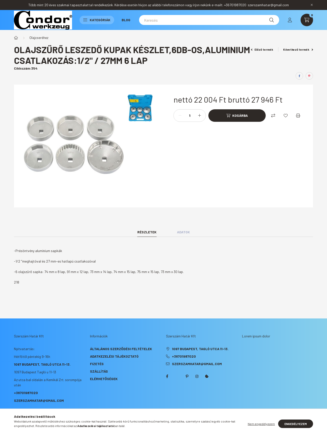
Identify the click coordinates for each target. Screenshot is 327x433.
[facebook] (299, 76)
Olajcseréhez (38, 37)
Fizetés (97, 364)
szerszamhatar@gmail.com (39, 400)
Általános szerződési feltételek (121, 349)
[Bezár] (312, 5)
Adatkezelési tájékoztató (114, 356)
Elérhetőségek (104, 379)
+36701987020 (26, 393)
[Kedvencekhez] (286, 116)
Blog (126, 20)
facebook (167, 376)
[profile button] (290, 20)
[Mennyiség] (190, 116)
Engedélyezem (295, 424)
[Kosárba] (237, 115)
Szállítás (99, 371)
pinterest (187, 376)
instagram (197, 376)
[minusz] (180, 115)
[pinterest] (309, 76)
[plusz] (199, 115)
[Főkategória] (16, 37)
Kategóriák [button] (96, 20)
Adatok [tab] (183, 232)
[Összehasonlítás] (273, 116)
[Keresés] (209, 20)
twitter (177, 376)
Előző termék (262, 49)
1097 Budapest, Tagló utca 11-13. (42, 364)
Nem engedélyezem (261, 424)
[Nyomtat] (298, 116)
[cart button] (307, 20)
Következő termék (298, 49)
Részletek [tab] (147, 232)
